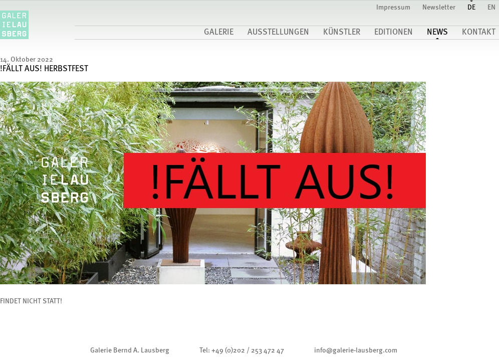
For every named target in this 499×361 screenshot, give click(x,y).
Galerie (218, 33)
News (437, 33)
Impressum (393, 7)
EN (491, 7)
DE (471, 7)
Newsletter (438, 7)
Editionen (393, 33)
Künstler (341, 33)
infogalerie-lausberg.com (355, 350)
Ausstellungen (278, 33)
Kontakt (478, 33)
